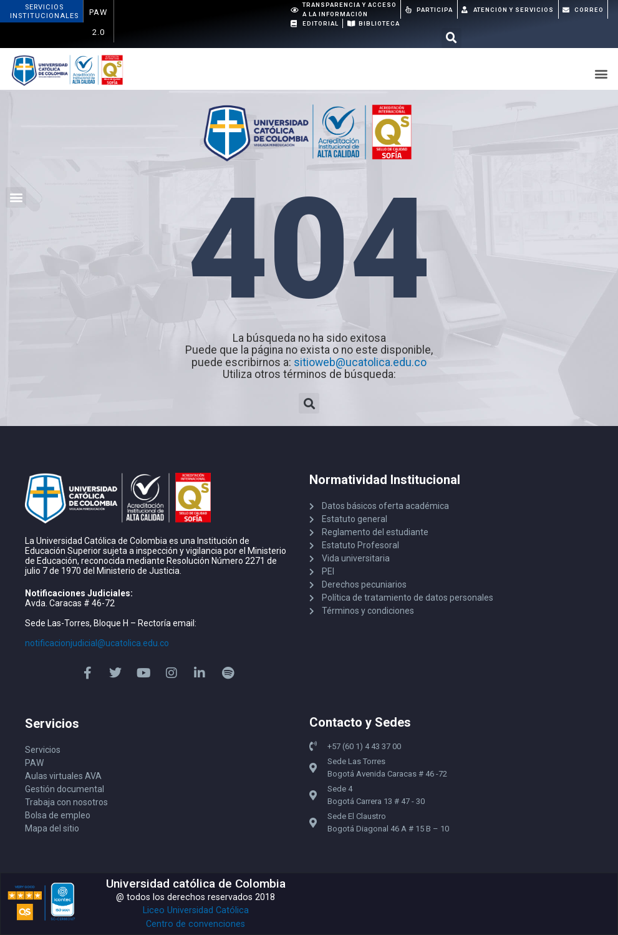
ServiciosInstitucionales (44, 11)
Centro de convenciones (195, 924)
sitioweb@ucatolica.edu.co (360, 362)
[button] (451, 38)
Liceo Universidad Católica (196, 910)
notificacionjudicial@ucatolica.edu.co (97, 643)
